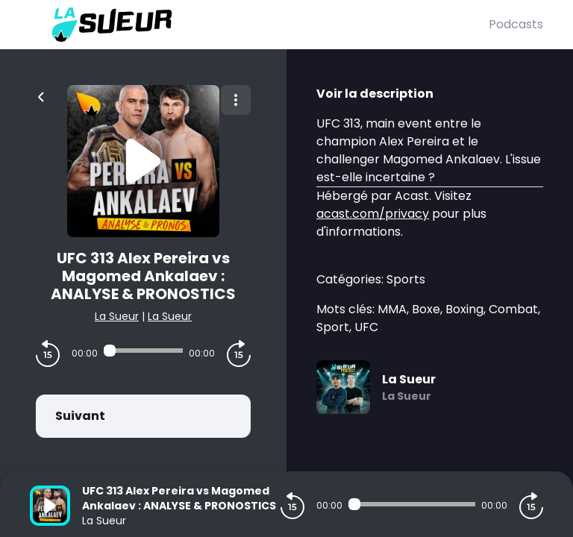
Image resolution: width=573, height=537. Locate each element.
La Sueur (117, 316)
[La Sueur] (259, 24)
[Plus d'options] (236, 100)
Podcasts (516, 24)
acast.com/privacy (372, 213)
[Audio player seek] (143, 350)
